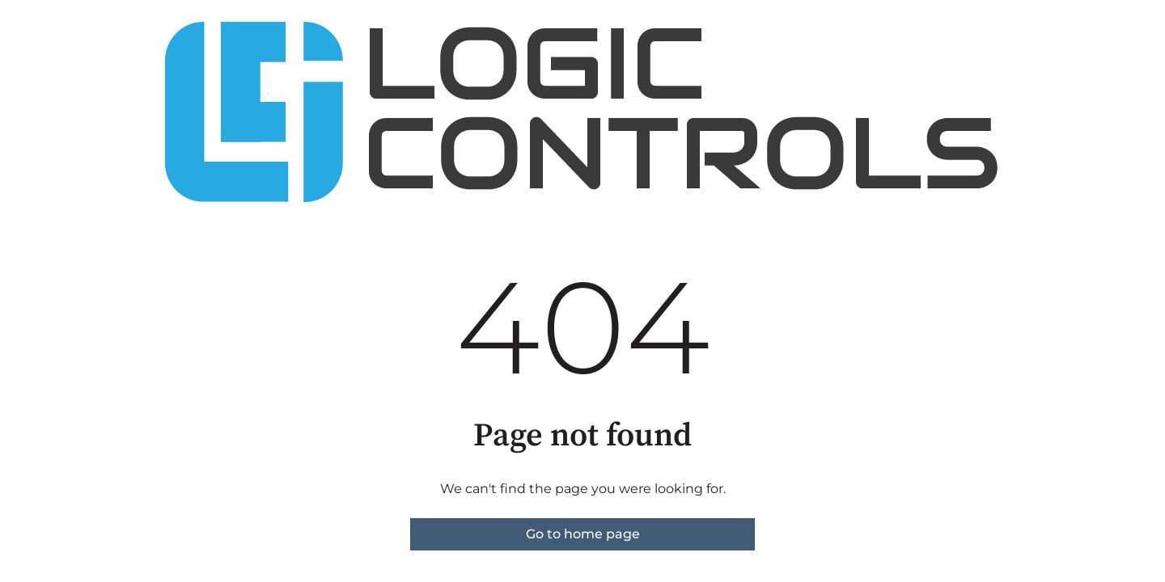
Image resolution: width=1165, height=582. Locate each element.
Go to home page (583, 534)
